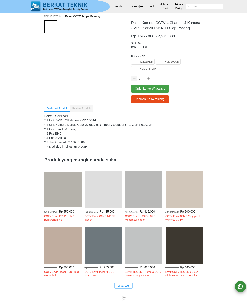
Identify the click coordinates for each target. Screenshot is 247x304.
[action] (240, 286)
